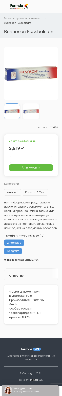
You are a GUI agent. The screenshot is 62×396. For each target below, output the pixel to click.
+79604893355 (29, 235)
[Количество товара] (31, 159)
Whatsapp (14, 242)
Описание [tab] (16, 275)
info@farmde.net (27, 259)
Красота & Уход (35, 192)
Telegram (13, 251)
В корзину (33, 167)
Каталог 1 (12, 192)
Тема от (24, 380)
